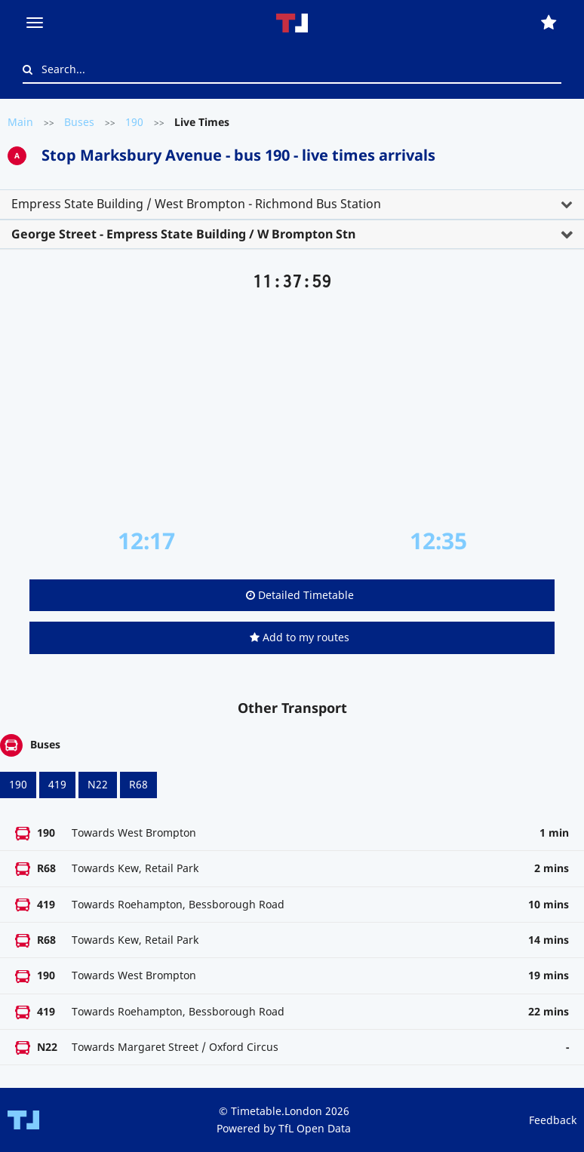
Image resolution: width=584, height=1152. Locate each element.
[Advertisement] (292, 409)
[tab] (292, 204)
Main (20, 122)
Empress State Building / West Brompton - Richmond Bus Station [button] (196, 203)
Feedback (552, 1120)
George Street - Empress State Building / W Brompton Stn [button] (183, 234)
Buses (79, 122)
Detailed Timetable (300, 595)
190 (134, 122)
